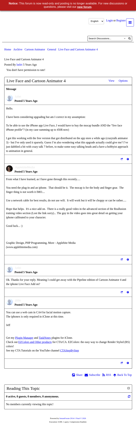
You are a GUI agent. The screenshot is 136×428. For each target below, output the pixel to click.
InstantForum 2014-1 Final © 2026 (73, 418)
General (51, 49)
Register (121, 20)
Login (109, 20)
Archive (17, 49)
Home (7, 49)
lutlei (19, 64)
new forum (84, 6)
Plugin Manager (24, 337)
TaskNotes (45, 337)
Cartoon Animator (35, 49)
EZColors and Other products (35, 341)
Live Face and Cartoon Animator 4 (78, 49)
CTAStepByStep (69, 350)
